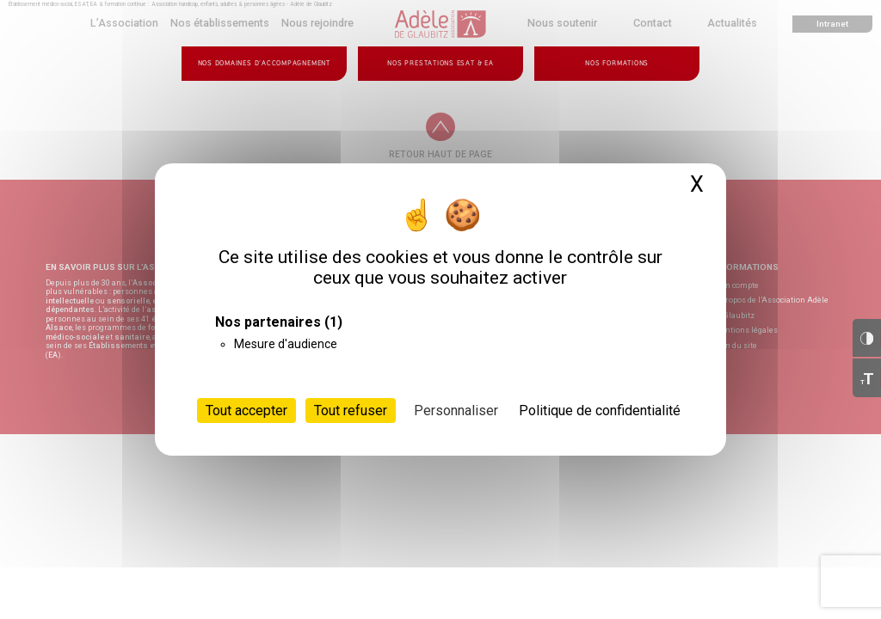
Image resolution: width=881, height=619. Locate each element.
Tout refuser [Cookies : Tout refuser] (350, 410)
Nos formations (617, 63)
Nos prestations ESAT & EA (440, 63)
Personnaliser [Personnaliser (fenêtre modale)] (456, 410)
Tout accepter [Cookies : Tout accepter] (246, 410)
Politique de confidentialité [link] (600, 410)
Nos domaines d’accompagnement (264, 63)
